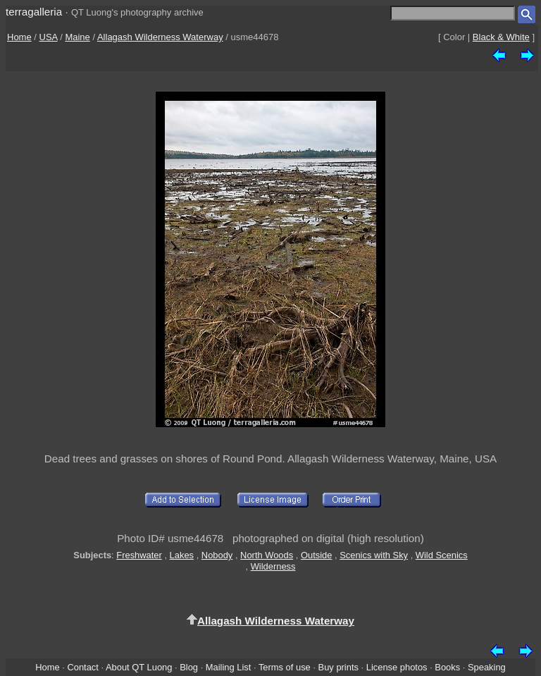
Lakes (182, 555)
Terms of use (285, 667)
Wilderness (273, 566)
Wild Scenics (442, 555)
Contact (82, 667)
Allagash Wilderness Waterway (160, 37)
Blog (189, 667)
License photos (397, 667)
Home (19, 37)
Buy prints (338, 667)
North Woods (266, 555)
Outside (316, 555)
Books (447, 667)
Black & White (501, 37)
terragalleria (34, 12)
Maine (77, 37)
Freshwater (139, 555)
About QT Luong (139, 667)
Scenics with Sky (374, 555)
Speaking (487, 667)
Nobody (217, 555)
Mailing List (228, 667)
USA (48, 37)
